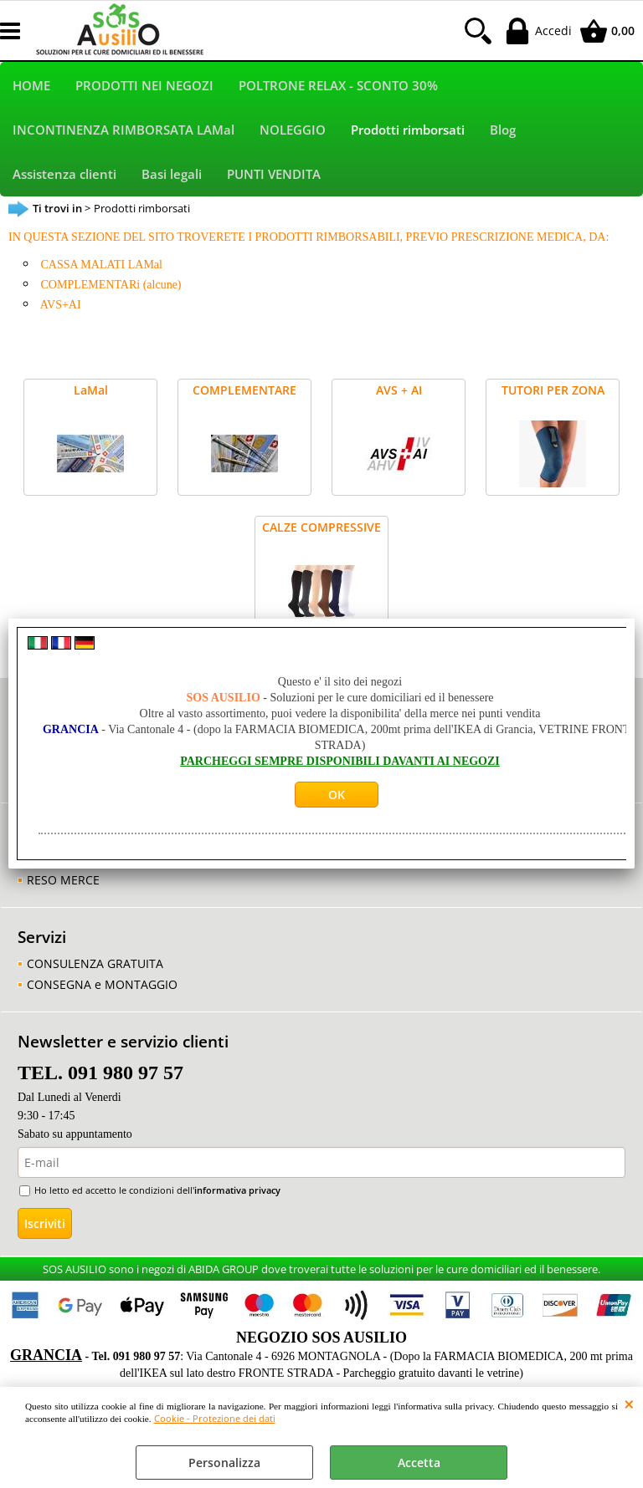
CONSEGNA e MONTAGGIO (102, 984)
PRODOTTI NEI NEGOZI (144, 85)
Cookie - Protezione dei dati (214, 1418)
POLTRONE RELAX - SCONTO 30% (338, 85)
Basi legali (171, 174)
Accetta (419, 1462)
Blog (503, 130)
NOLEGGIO (293, 130)
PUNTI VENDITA (274, 174)
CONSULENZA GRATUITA (95, 963)
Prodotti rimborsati (408, 130)
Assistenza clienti (64, 174)
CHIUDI (629, 1403)
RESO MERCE (63, 880)
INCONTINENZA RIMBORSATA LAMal (123, 130)
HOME (31, 85)
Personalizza (224, 1462)
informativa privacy (237, 1190)
